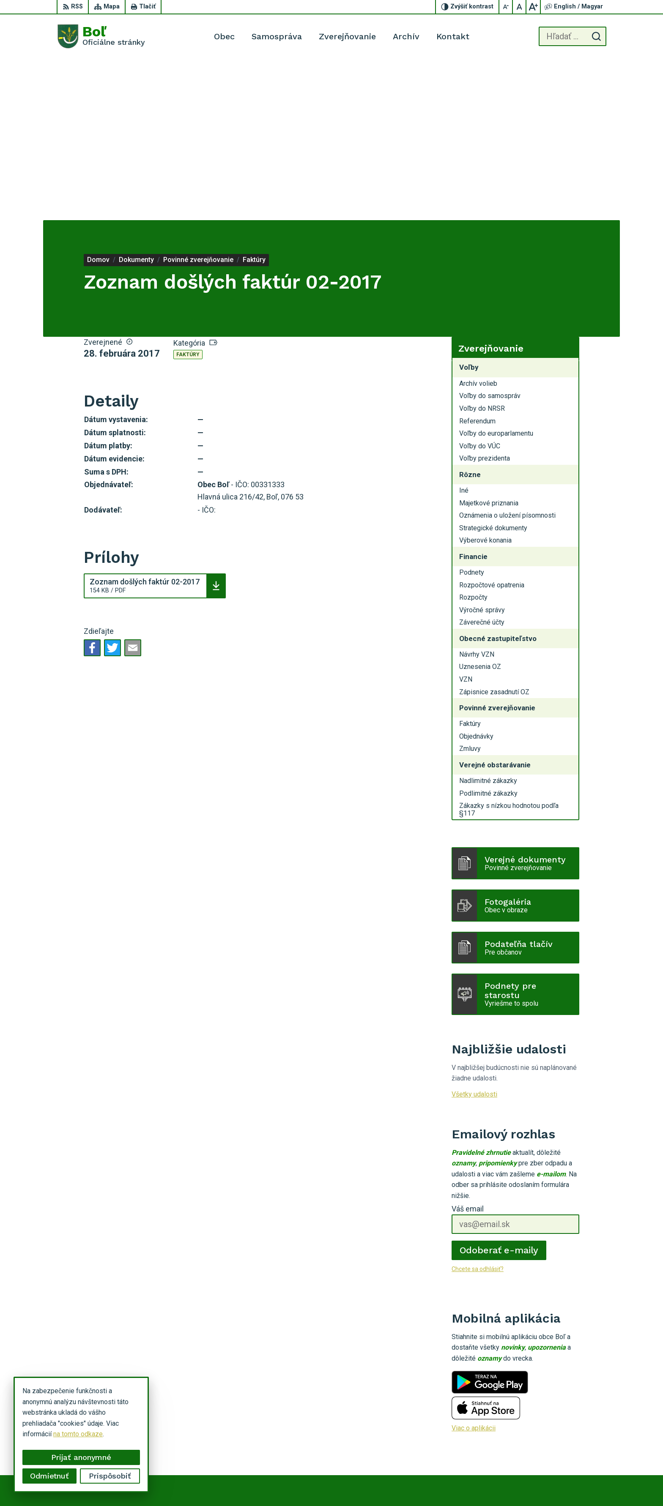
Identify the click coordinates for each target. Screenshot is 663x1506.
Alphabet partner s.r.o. (383, 1483)
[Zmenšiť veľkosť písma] (506, 7)
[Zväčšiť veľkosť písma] (533, 7)
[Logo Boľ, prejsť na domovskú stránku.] (101, 36)
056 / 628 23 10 (571, 1435)
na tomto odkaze (77, 1434)
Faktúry (188, 193)
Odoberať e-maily (499, 1089)
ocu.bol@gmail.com (576, 1445)
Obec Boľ (485, 1483)
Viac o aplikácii (474, 1267)
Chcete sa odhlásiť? (478, 1108)
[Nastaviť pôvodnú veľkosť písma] (519, 7)
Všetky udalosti (474, 933)
